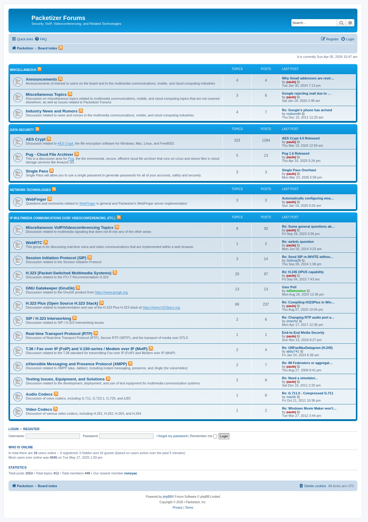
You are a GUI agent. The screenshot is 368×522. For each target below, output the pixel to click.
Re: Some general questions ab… (308, 226)
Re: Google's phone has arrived (307, 110)
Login (13, 429)
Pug (71, 158)
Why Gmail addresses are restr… (308, 78)
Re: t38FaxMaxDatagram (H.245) (307, 348)
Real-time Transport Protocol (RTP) (59, 333)
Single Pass (37, 171)
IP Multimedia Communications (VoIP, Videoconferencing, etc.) (62, 218)
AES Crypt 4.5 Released (301, 138)
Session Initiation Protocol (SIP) (56, 258)
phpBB (167, 496)
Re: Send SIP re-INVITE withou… (307, 257)
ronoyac (130, 473)
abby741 (293, 351)
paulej (291, 82)
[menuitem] (41, 39)
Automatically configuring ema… (308, 198)
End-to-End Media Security (303, 332)
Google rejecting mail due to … (306, 93)
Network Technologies (30, 190)
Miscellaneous (23, 70)
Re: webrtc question (298, 241)
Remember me (203, 436)
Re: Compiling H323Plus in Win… (308, 302)
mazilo (291, 397)
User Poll (289, 287)
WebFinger (36, 199)
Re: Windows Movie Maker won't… (309, 408)
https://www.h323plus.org (161, 307)
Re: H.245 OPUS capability (303, 272)
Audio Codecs (39, 394)
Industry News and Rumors (52, 111)
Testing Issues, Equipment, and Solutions (65, 379)
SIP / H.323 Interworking (48, 318)
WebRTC (34, 242)
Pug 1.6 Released (296, 153)
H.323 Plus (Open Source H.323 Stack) (62, 303)
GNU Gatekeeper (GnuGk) (50, 288)
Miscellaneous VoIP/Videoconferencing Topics (69, 227)
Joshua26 (294, 260)
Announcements (41, 79)
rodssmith (294, 113)
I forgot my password (172, 436)
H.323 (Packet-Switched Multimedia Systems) (68, 273)
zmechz (292, 321)
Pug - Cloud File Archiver (49, 154)
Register (31, 429)
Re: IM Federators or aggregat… (307, 363)
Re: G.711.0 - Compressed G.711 (307, 393)
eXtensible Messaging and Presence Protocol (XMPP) (76, 364)
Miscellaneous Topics (46, 94)
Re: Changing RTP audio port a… (308, 317)
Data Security (22, 130)
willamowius (296, 291)
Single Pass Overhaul (299, 170)
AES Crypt (35, 139)
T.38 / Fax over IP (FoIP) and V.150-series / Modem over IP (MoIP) (87, 348)
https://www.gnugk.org (111, 292)
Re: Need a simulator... (300, 378)
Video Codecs (39, 409)
